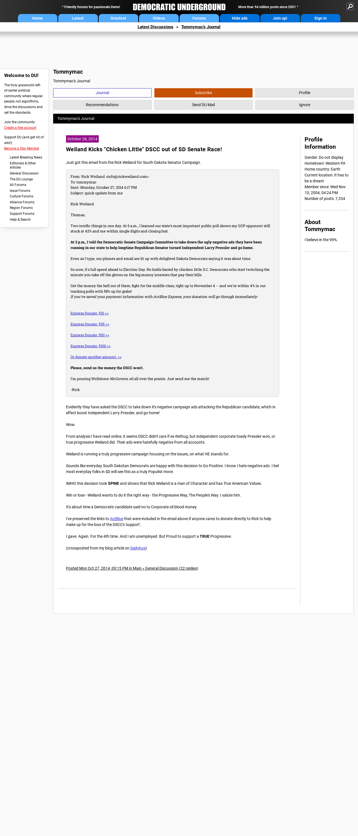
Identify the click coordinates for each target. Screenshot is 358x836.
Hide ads (240, 18)
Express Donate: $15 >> (89, 313)
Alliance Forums (22, 202)
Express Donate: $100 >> (90, 345)
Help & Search (20, 220)
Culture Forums (21, 196)
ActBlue (116, 518)
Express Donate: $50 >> (89, 334)
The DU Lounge (21, 179)
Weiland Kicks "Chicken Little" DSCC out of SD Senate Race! (144, 149)
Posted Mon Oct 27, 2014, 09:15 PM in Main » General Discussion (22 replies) (132, 568)
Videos (159, 18)
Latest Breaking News (26, 157)
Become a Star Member (21, 148)
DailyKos (137, 548)
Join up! (280, 18)
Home (37, 18)
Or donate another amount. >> (96, 356)
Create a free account (20, 128)
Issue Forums (20, 191)
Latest (78, 18)
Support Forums (22, 214)
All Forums (18, 185)
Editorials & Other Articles (23, 165)
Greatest (118, 18)
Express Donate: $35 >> (89, 324)
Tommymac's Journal (200, 26)
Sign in (320, 18)
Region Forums (21, 208)
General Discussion (24, 173)
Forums (199, 18)
